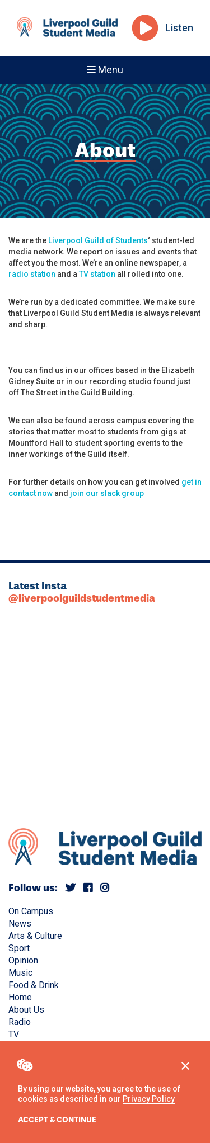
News (19, 923)
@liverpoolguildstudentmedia (81, 598)
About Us (26, 1009)
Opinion (23, 960)
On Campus (30, 911)
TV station (97, 274)
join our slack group (107, 493)
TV (13, 1034)
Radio (19, 1022)
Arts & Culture (35, 936)
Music (20, 972)
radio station (31, 274)
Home (20, 997)
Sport (19, 948)
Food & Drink (33, 985)
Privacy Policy (149, 1098)
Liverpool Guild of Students (98, 240)
